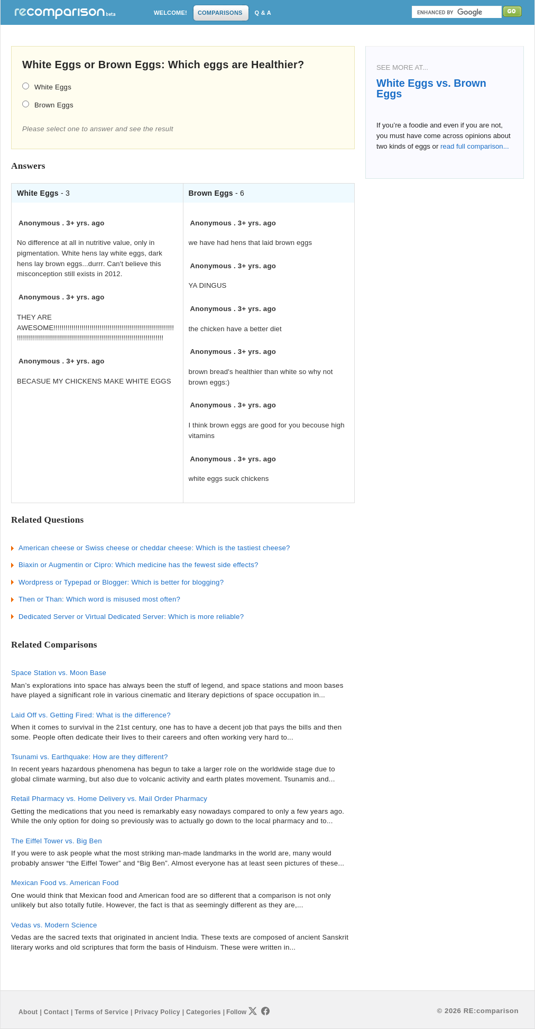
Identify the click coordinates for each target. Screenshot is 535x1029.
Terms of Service (101, 1012)
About (28, 1012)
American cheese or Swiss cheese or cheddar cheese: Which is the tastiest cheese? (154, 548)
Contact (56, 1012)
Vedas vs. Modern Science (54, 925)
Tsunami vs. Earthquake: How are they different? (89, 757)
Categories (203, 1012)
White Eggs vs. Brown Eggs (431, 88)
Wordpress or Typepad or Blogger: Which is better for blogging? (121, 582)
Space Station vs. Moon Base (58, 673)
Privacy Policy (157, 1012)
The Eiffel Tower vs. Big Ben (56, 841)
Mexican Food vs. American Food (65, 883)
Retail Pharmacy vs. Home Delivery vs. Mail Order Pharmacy (109, 799)
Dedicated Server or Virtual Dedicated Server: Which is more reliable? (131, 617)
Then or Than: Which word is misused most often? (99, 599)
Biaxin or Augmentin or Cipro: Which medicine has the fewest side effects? (139, 565)
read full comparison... (473, 146)
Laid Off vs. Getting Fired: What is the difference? (91, 715)
